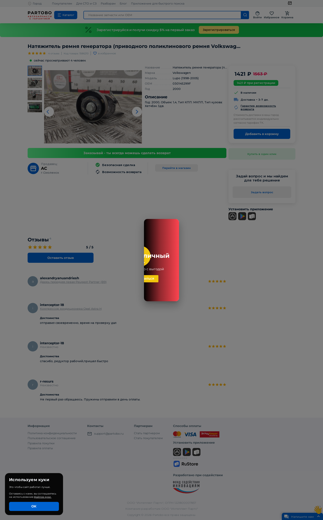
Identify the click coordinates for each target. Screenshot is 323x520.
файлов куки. (42, 496)
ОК (33, 506)
